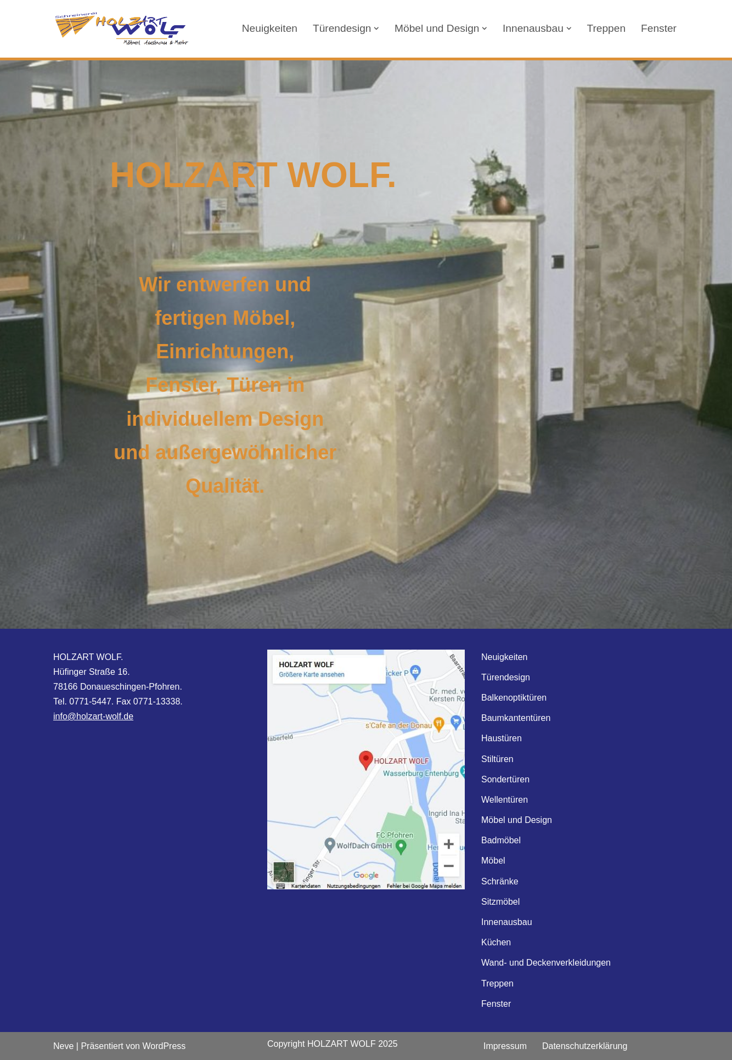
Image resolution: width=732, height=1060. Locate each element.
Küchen (496, 942)
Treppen (606, 28)
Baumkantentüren (515, 718)
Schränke (500, 881)
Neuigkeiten (269, 28)
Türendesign (505, 677)
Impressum (505, 1046)
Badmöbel (501, 840)
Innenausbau (506, 922)
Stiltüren (497, 759)
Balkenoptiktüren (514, 697)
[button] (376, 28)
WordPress (163, 1046)
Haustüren (501, 738)
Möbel (493, 860)
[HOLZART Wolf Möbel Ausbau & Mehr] (121, 29)
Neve (63, 1046)
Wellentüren (504, 799)
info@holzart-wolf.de (93, 716)
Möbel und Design (516, 820)
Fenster (659, 28)
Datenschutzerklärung (585, 1046)
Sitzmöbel (500, 901)
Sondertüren (505, 779)
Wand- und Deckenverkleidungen (546, 962)
